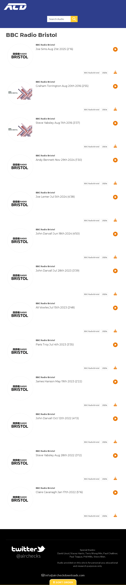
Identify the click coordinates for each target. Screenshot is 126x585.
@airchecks (28, 556)
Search (74, 19)
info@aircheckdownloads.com (64, 575)
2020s (104, 73)
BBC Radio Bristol (91, 73)
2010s (104, 109)
